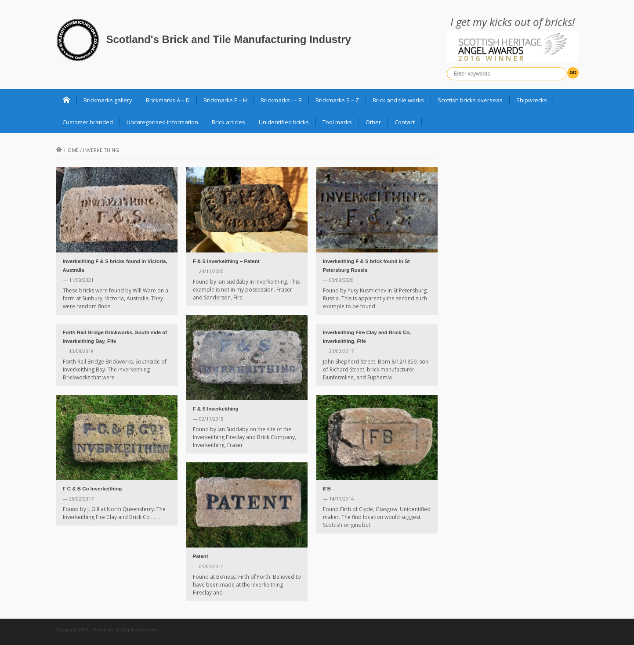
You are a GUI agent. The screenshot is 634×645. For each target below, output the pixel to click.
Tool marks (337, 122)
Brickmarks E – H (225, 100)
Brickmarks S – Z (337, 100)
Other (373, 122)
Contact (405, 122)
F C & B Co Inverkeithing (92, 488)
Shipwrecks (531, 100)
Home (67, 150)
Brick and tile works (398, 100)
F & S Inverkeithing (216, 408)
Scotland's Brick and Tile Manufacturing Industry (228, 39)
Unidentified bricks (284, 122)
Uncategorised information (162, 122)
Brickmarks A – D (168, 100)
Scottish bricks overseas (470, 100)
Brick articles (228, 122)
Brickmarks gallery (107, 100)
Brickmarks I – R (281, 100)
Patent (200, 556)
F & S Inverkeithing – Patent (226, 261)
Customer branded (87, 122)
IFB (327, 488)
